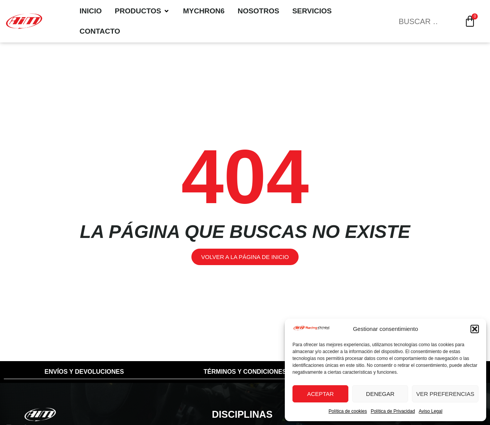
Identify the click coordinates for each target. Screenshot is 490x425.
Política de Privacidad (393, 411)
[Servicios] (311, 11)
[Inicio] (91, 11)
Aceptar (320, 394)
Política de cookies (347, 411)
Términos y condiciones (245, 371)
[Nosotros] (258, 11)
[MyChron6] (204, 11)
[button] (475, 329)
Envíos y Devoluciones (84, 371)
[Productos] (142, 11)
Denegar (380, 394)
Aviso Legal (431, 411)
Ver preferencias (445, 394)
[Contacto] (100, 31)
